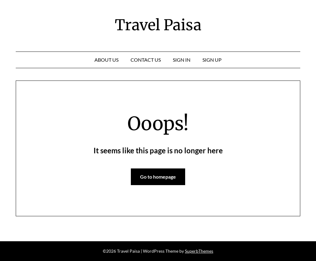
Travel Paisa (158, 25)
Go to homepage (158, 177)
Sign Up (212, 60)
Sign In (181, 60)
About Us (106, 60)
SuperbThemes (199, 251)
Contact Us (146, 60)
